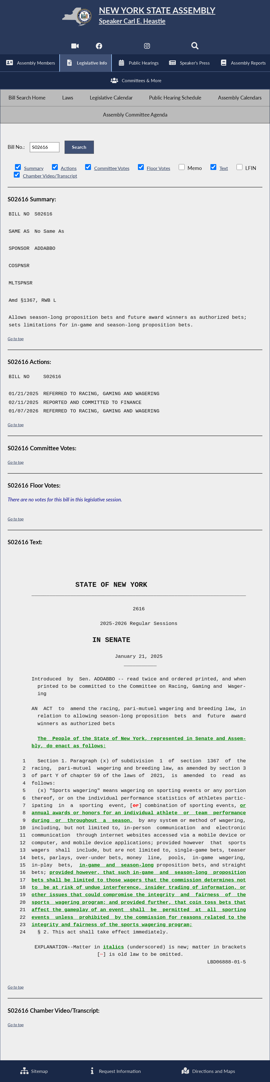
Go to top (15, 355)
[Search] (196, 50)
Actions (69, 185)
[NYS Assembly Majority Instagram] (147, 50)
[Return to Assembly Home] (135, 18)
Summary (34, 185)
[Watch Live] (74, 50)
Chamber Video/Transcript (79, 192)
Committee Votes (114, 185)
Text (229, 185)
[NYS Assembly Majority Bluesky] (171, 50)
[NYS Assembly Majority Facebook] (98, 50)
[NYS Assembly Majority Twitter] (122, 50)
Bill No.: (16, 161)
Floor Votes (163, 185)
